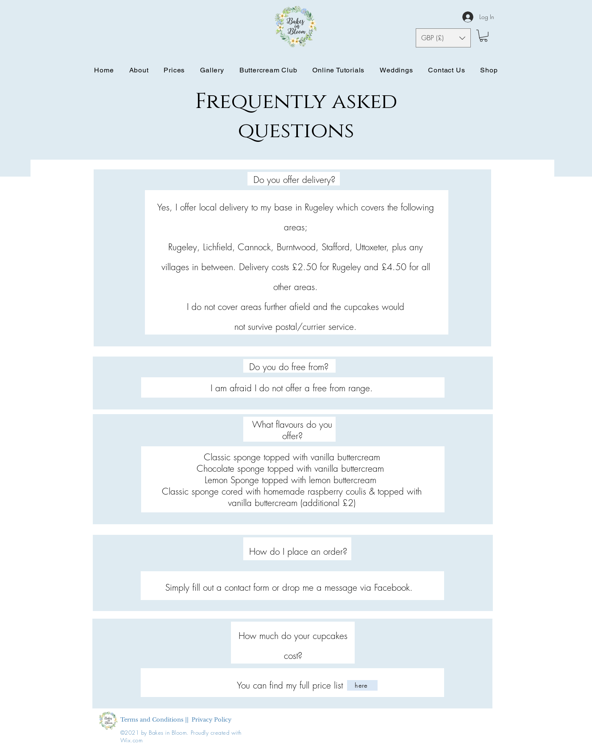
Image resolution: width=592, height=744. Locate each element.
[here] (362, 685)
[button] (443, 37)
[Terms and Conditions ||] (154, 720)
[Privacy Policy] (211, 720)
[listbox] (443, 37)
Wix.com (131, 740)
